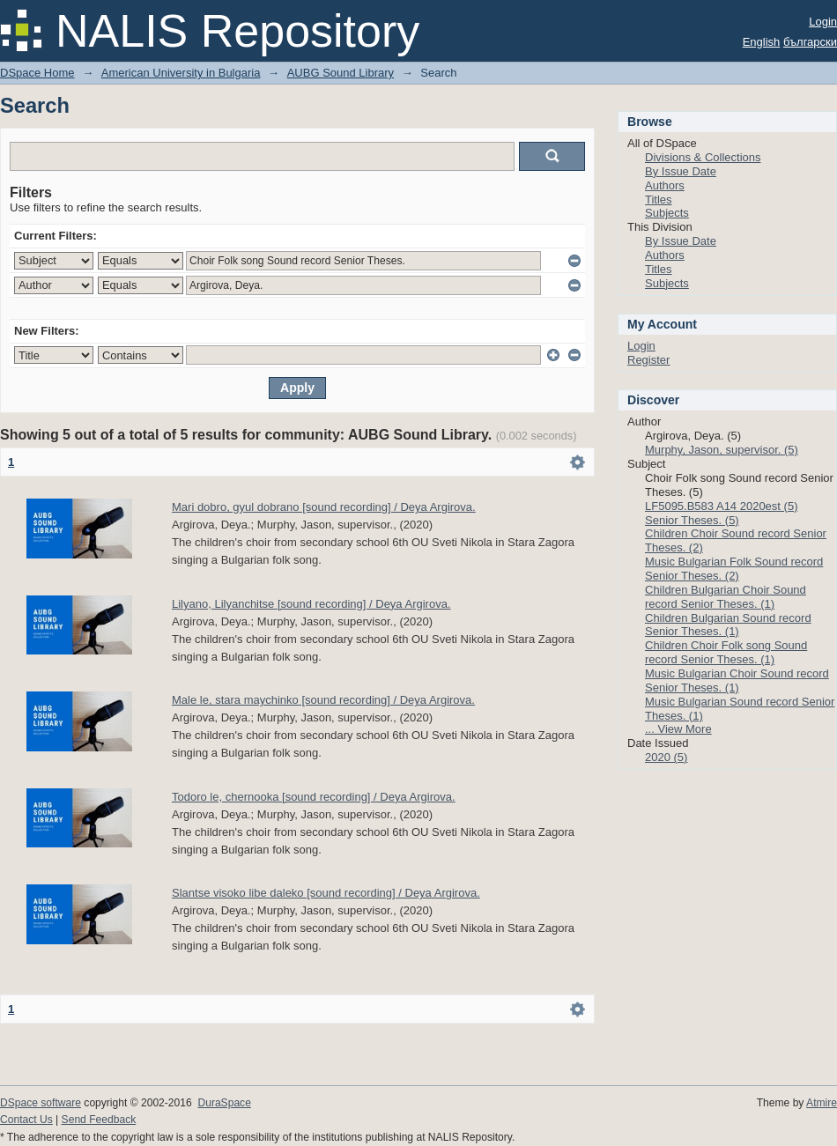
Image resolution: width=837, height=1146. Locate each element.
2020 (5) (666, 757)
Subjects (667, 212)
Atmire (821, 1103)
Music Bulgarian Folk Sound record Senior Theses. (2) (734, 568)
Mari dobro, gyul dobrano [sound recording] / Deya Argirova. (324, 507)
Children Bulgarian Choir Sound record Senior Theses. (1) (725, 596)
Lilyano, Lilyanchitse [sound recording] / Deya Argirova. (311, 603)
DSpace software (40, 1103)
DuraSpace (223, 1103)
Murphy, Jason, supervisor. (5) (721, 449)
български (810, 41)
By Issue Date (680, 171)
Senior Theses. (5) (692, 520)
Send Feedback (99, 1119)
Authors (665, 185)
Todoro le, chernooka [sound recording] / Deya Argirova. (314, 796)
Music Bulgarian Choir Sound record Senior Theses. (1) (737, 680)
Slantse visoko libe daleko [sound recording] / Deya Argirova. (326, 892)
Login (823, 21)
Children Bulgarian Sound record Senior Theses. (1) (728, 625)
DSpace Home (37, 72)
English (762, 41)
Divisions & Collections (703, 157)
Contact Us (26, 1119)
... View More (678, 729)
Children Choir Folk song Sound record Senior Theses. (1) (726, 652)
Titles (658, 199)
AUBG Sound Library (340, 72)
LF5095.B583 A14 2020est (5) (721, 506)
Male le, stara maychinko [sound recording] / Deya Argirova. (323, 699)
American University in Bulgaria (181, 72)
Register (648, 359)
